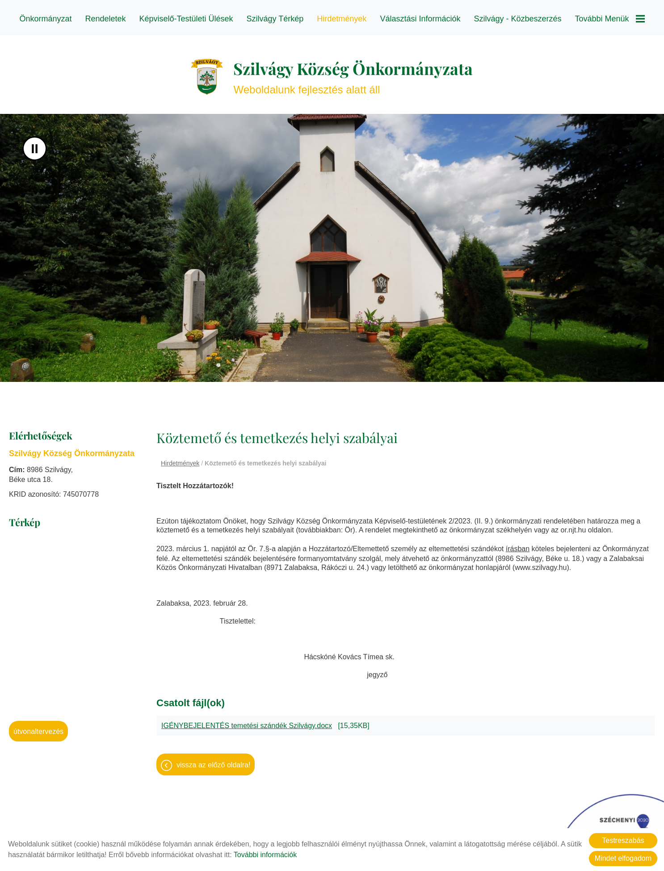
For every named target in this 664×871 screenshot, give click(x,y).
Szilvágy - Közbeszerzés (517, 18)
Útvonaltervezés (38, 727)
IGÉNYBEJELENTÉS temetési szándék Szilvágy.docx (246, 721)
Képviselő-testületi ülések (186, 18)
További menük (610, 18)
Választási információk (420, 18)
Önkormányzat (45, 18)
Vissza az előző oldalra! (213, 760)
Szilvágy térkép (275, 18)
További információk (265, 854)
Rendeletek (105, 18)
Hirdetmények (341, 18)
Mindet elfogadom (623, 858)
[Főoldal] (207, 72)
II (34, 144)
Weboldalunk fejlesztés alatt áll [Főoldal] (353, 72)
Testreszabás (623, 840)
